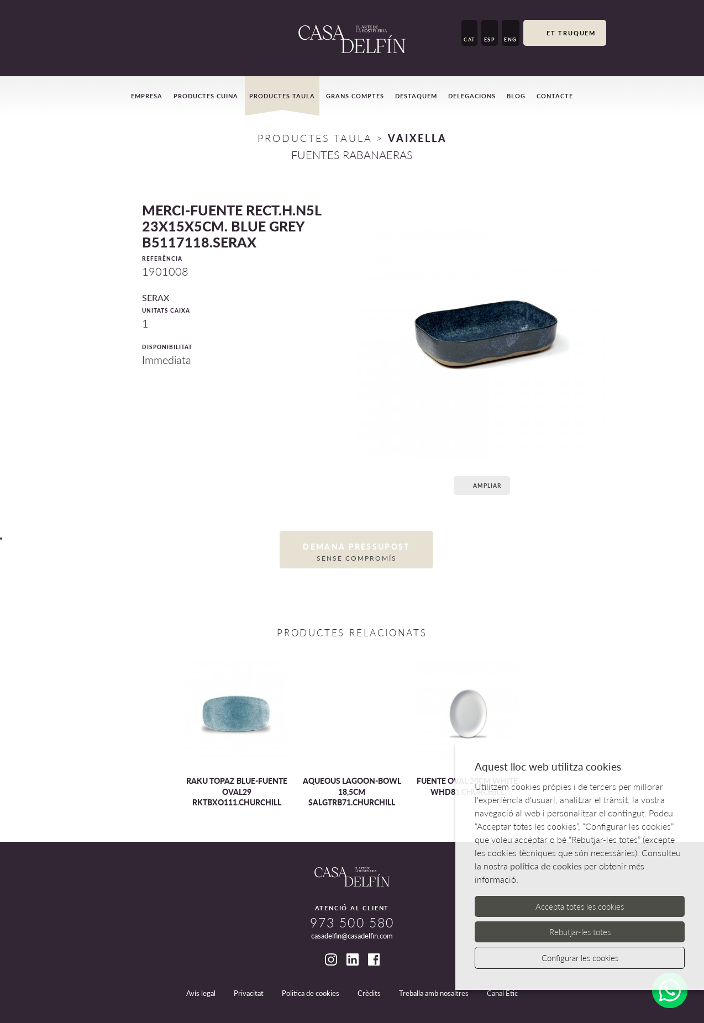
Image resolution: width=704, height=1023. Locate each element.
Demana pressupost (356, 552)
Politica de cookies (310, 993)
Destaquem (416, 95)
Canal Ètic (502, 993)
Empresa (146, 95)
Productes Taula (315, 138)
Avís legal (201, 993)
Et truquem (565, 33)
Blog (516, 95)
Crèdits (369, 993)
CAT (469, 39)
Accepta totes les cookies (579, 906)
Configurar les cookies (580, 958)
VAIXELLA (417, 138)
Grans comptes (355, 95)
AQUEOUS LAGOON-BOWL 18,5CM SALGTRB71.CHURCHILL (352, 791)
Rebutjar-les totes (580, 932)
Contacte (555, 95)
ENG (510, 39)
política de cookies (546, 866)
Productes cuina (206, 95)
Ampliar (480, 485)
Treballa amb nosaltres (434, 993)
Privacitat (249, 993)
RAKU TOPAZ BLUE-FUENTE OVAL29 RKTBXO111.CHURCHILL (236, 791)
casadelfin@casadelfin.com (352, 935)
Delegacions (472, 95)
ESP (490, 39)
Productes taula (282, 95)
